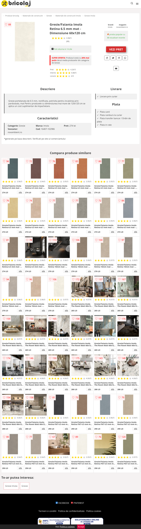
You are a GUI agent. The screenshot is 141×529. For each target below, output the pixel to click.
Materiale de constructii (33, 15)
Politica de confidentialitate (71, 511)
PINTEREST (77, 503)
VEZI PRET (116, 49)
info (20, 192)
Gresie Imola (89, 15)
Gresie (49, 15)
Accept (81, 526)
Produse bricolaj (12, 15)
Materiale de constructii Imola (68, 15)
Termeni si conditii (47, 511)
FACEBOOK (62, 503)
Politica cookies (93, 511)
